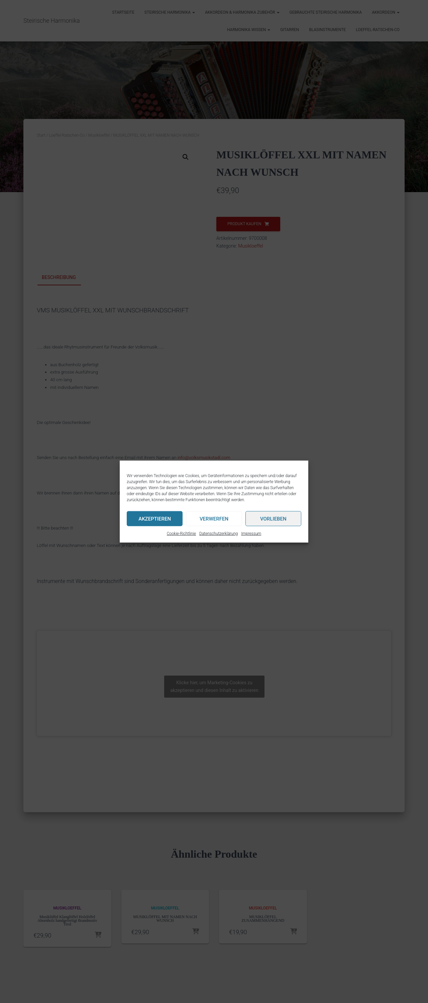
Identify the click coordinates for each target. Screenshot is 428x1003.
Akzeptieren (154, 519)
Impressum (251, 533)
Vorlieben (273, 519)
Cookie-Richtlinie (181, 533)
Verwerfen (214, 519)
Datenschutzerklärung (218, 533)
